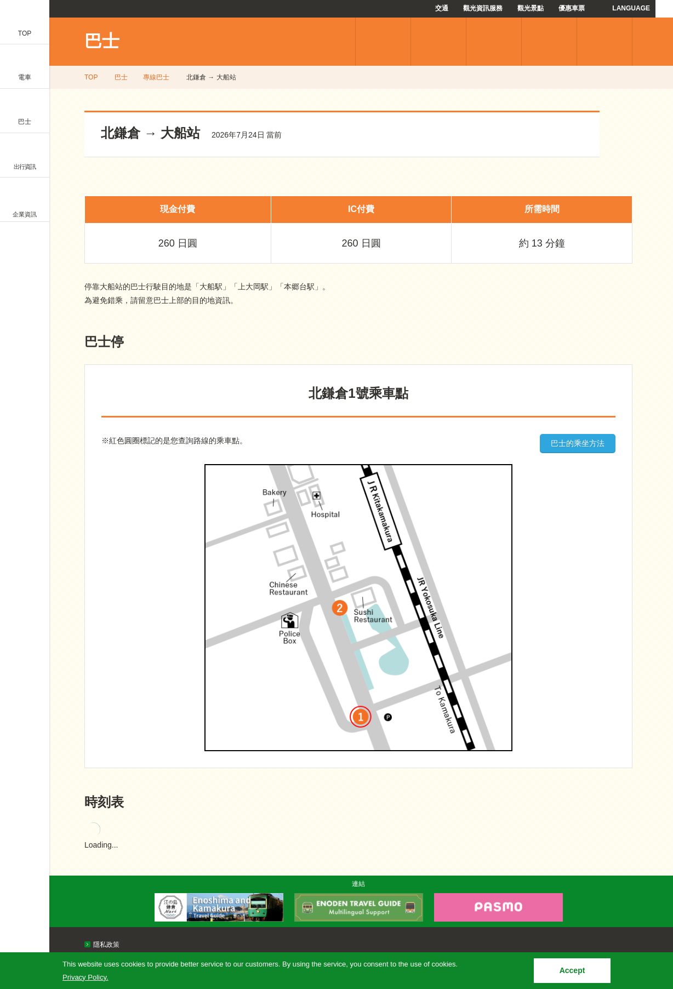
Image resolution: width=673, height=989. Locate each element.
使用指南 (604, 42)
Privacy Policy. (85, 977)
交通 (441, 8)
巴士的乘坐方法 (577, 443)
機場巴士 (438, 42)
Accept (572, 970)
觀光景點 (530, 8)
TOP (91, 77)
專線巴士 (383, 42)
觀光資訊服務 (483, 8)
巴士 (101, 41)
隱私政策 (106, 944)
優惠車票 (571, 8)
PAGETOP (644, 873)
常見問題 (549, 42)
